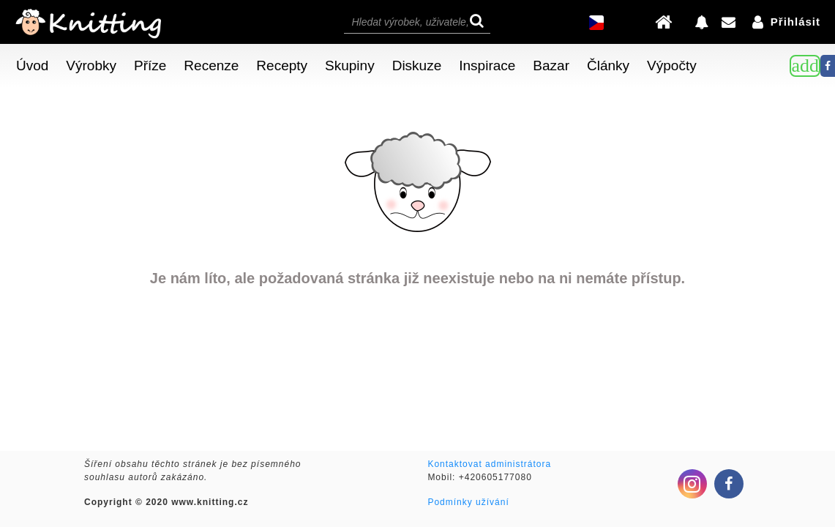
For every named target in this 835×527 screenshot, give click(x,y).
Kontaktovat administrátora (489, 464)
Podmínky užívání (468, 502)
